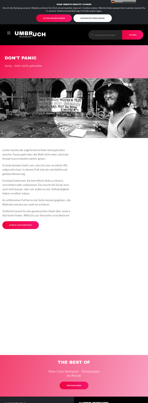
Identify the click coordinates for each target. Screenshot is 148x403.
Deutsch (117, 2)
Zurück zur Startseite (20, 215)
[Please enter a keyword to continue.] (105, 25)
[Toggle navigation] (9, 23)
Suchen (132, 25)
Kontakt (86, 398)
